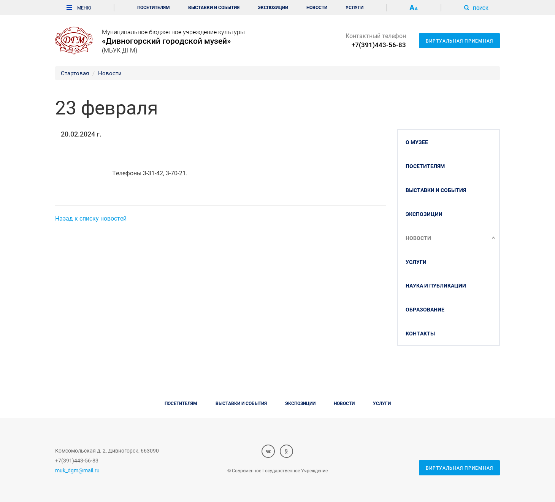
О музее (417, 142)
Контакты (420, 333)
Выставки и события (213, 7)
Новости (316, 7)
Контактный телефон (376, 40)
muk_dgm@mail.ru (77, 470)
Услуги (354, 7)
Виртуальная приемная (459, 41)
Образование (425, 309)
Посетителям (153, 7)
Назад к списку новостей (91, 218)
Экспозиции (273, 7)
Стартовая (75, 73)
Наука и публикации (436, 285)
